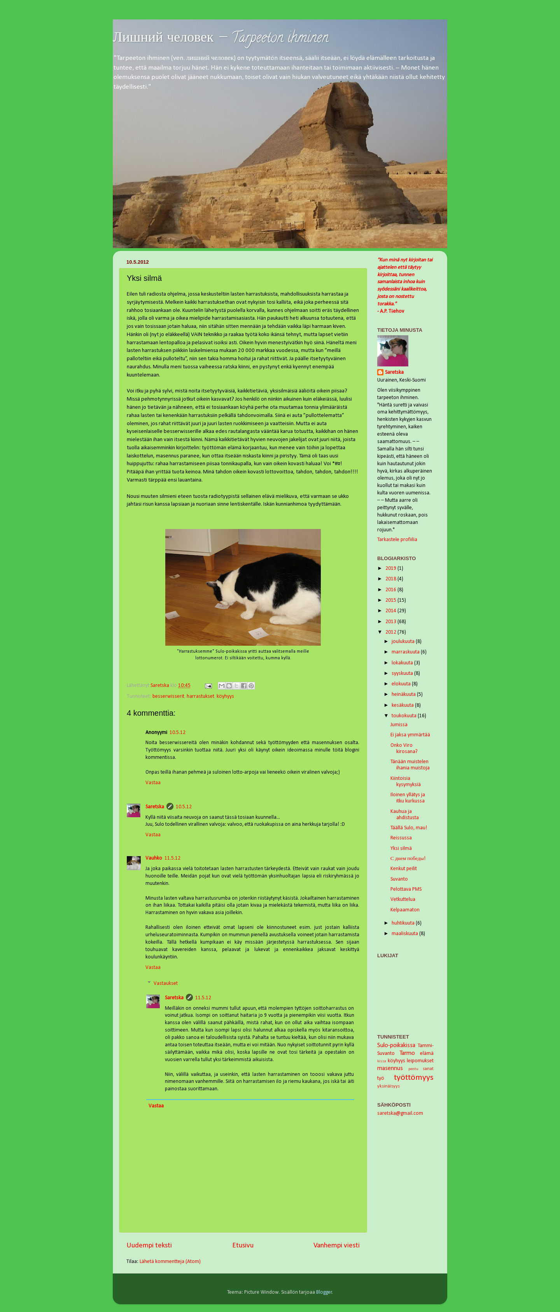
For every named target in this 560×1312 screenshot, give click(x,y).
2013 (391, 621)
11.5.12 (172, 858)
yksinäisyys (388, 1086)
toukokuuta (405, 715)
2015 (391, 600)
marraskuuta (406, 652)
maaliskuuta (405, 933)
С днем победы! (407, 858)
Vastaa (153, 782)
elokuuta (402, 684)
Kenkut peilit (403, 868)
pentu (413, 1069)
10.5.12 (178, 732)
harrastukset (200, 696)
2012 (391, 632)
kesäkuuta (403, 705)
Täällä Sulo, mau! (408, 827)
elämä (427, 1053)
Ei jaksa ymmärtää (410, 734)
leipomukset (420, 1060)
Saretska (154, 806)
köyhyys (225, 696)
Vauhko (153, 858)
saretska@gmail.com (400, 1113)
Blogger (324, 1292)
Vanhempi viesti (336, 1245)
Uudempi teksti (149, 1245)
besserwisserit (168, 696)
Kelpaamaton (405, 910)
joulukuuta (404, 641)
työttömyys (414, 1078)
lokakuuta (403, 663)
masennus (390, 1068)
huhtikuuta (404, 923)
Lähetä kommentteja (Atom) (170, 1261)
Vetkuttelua (402, 899)
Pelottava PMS (406, 889)
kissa (381, 1061)
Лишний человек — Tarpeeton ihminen (221, 39)
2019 (391, 568)
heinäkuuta (404, 694)
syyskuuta (403, 673)
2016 (391, 589)
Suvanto (399, 879)
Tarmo (407, 1053)
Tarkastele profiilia (397, 539)
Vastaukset (166, 983)
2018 (391, 579)
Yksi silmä (401, 848)
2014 (391, 610)
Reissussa (401, 838)
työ (380, 1078)
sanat (428, 1069)
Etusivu (243, 1245)
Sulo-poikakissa (396, 1045)
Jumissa (399, 724)
